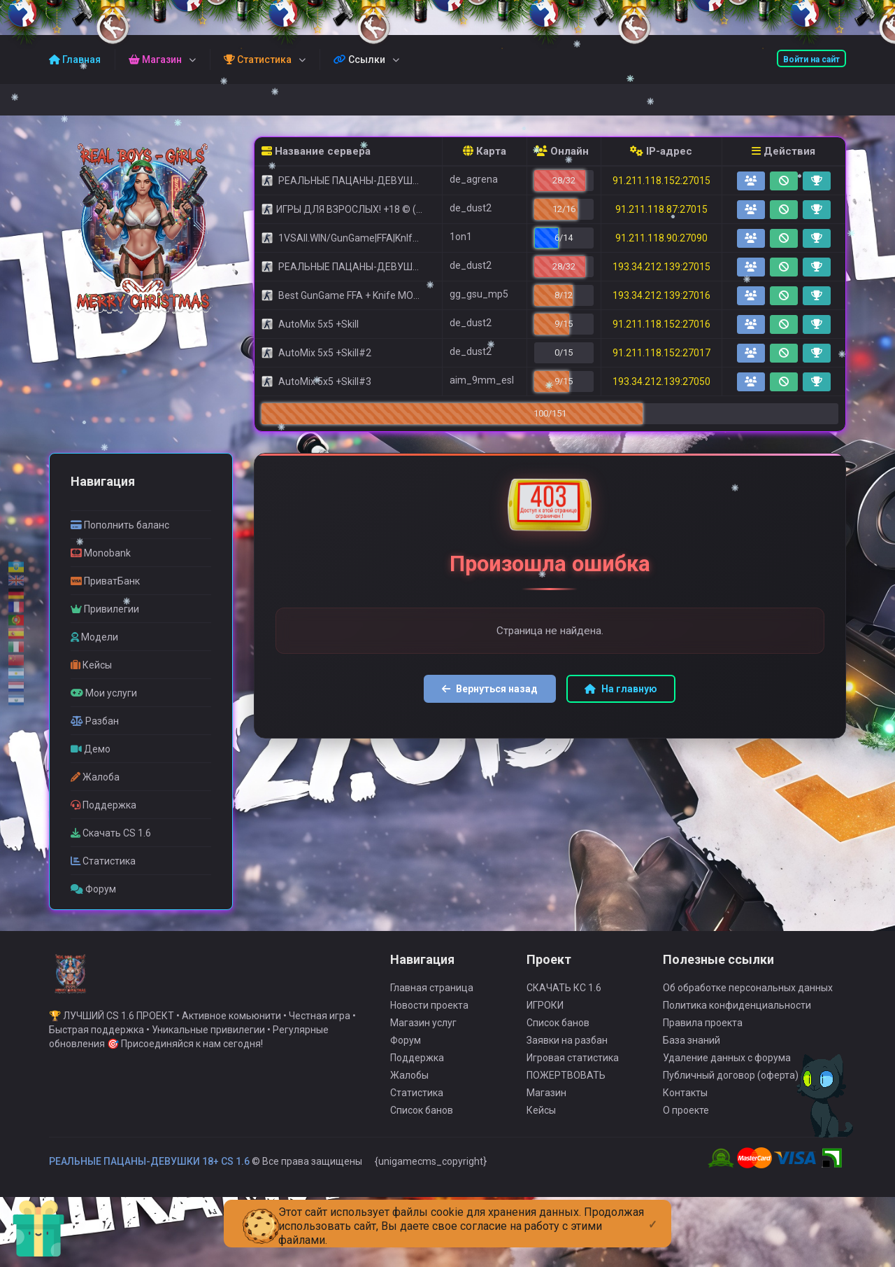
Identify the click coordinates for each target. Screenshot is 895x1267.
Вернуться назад (490, 688)
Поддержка (417, 1068)
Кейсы (541, 1121)
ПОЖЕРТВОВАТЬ (566, 1086)
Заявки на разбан (567, 1051)
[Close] (652, 1213)
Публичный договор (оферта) (731, 1086)
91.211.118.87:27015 (661, 209)
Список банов (421, 1121)
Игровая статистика (573, 1068)
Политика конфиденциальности (737, 1016)
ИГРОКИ (545, 1016)
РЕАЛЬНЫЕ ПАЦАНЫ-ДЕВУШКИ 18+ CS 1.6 (149, 1172)
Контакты (685, 1104)
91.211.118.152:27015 (661, 180)
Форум (405, 1051)
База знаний (691, 1051)
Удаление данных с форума (727, 1068)
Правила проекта (703, 1034)
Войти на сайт (811, 59)
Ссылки (359, 59)
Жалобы (409, 1086)
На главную (621, 688)
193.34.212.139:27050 (661, 381)
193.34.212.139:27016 (661, 295)
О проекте (686, 1121)
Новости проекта (429, 1016)
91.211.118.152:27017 (661, 352)
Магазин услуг (423, 1034)
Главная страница (431, 998)
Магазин (546, 1104)
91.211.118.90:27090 (661, 238)
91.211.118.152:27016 (661, 324)
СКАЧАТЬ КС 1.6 (564, 998)
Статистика (416, 1104)
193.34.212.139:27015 (661, 266)
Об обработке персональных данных (748, 998)
